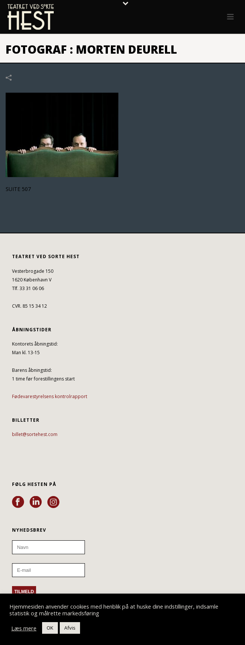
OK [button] (50, 627)
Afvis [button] (70, 627)
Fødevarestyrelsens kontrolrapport (49, 396)
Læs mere (23, 628)
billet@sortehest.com (34, 434)
